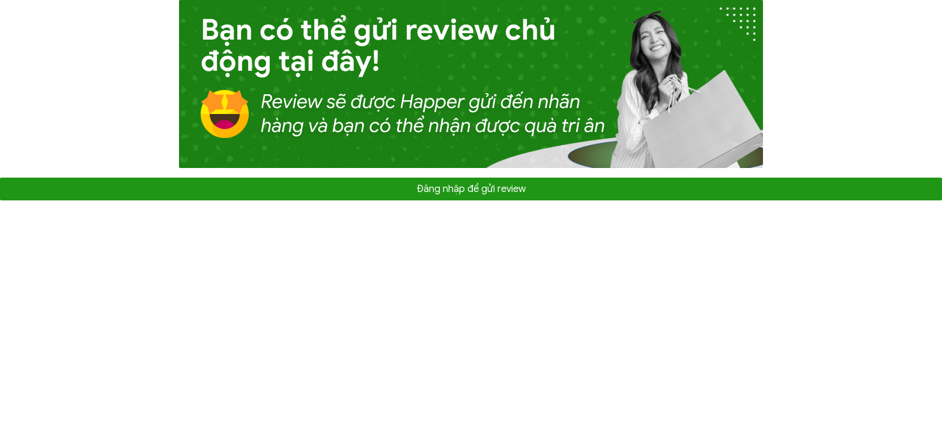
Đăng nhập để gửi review (471, 189)
